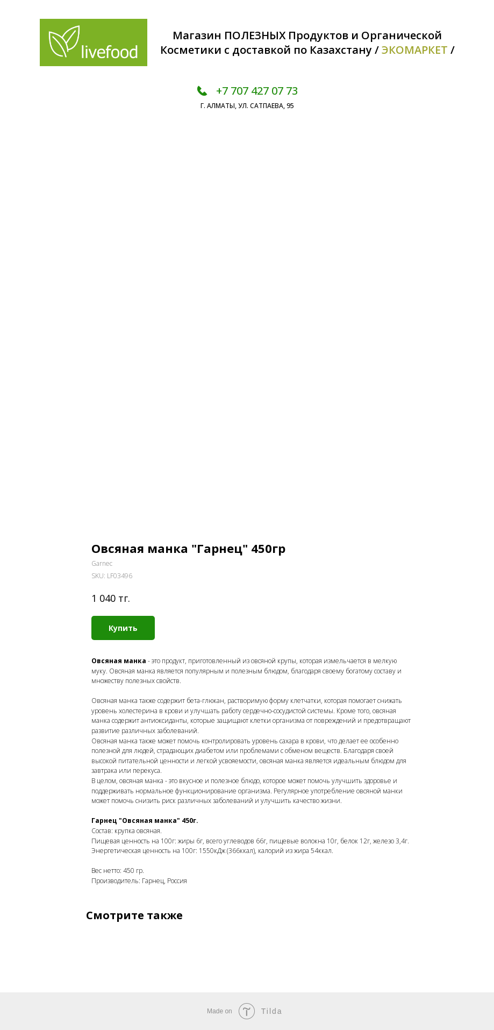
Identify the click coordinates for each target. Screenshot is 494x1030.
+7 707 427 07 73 (257, 90)
